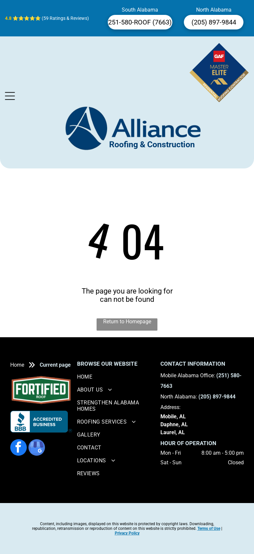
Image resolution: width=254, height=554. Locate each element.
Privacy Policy (127, 533)
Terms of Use (208, 528)
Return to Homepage (127, 321)
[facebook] (18, 448)
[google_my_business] (36, 448)
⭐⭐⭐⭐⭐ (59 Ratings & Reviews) (51, 18)
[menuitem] (116, 376)
